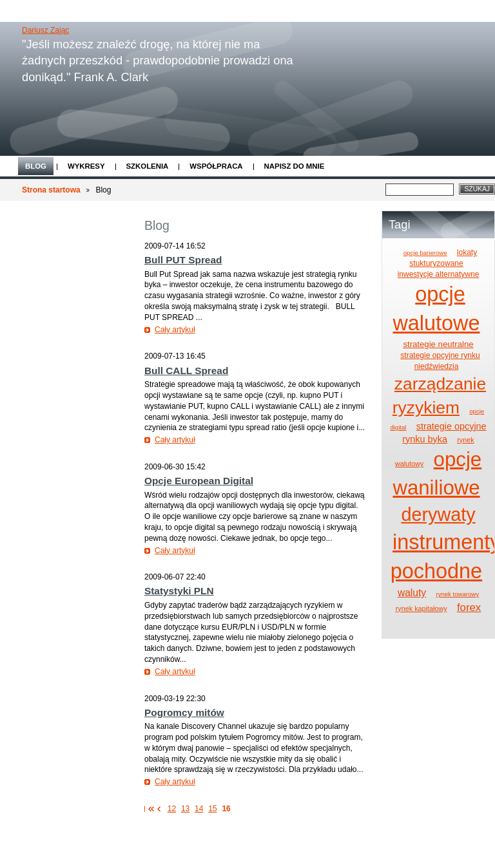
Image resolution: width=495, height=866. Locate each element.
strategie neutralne (438, 344)
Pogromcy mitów (184, 712)
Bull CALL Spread (186, 370)
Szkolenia (147, 166)
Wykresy (86, 166)
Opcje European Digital (198, 480)
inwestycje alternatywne (439, 274)
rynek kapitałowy (421, 608)
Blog (35, 166)
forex (469, 607)
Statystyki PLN (179, 590)
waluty (412, 592)
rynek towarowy (457, 594)
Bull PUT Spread (183, 259)
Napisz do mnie (294, 166)
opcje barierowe (425, 252)
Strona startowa (51, 189)
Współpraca (215, 166)
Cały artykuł (175, 329)
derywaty (438, 514)
